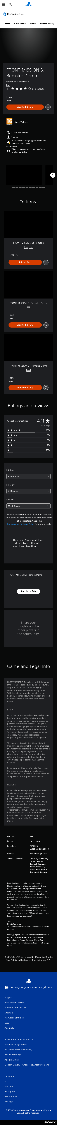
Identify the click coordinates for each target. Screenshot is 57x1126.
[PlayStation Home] (28, 4)
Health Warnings (14, 924)
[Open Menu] (3, 4)
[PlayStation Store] (14, 13)
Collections (20, 23)
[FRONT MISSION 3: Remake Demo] (24, 175)
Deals (33, 23)
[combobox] (28, 476)
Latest (7, 23)
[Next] (52, 175)
